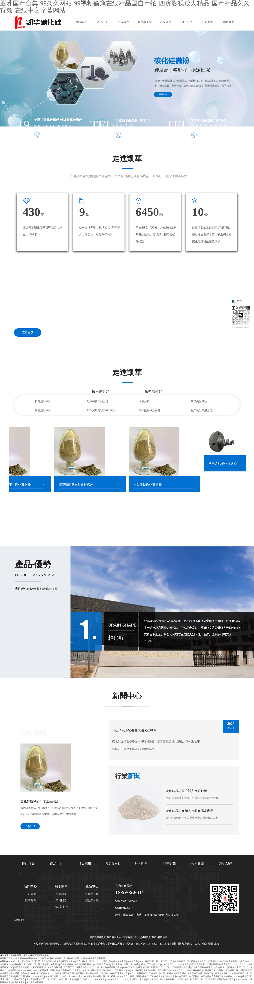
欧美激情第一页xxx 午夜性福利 (162, 979)
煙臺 (210, 943)
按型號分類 (92, 900)
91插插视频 (194, 976)
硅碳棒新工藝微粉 (97, 401)
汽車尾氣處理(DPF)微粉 (101, 410)
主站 (197, 943)
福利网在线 (142, 973)
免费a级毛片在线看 (119, 973)
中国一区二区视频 (67, 979)
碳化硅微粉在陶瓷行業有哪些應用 (189, 811)
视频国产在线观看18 (215, 970)
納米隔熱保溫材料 (149, 410)
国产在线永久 (156, 976)
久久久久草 (132, 961)
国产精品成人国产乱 (86, 961)
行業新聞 (30, 900)
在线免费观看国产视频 (111, 967)
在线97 (132, 973)
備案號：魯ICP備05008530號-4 (142, 943)
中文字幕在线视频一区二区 (97, 976)
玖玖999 (237, 976)
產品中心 (102, 21)
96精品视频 (137, 970)
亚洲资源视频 (33, 979)
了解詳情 (30, 826)
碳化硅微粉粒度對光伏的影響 (186, 791)
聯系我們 (228, 21)
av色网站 (14, 964)
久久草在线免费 (195, 973)
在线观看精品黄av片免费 (19, 970)
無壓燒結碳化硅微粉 (152, 484)
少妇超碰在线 (220, 967)
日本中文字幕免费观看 (202, 967)
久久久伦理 (102, 961)
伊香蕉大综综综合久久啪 (88, 967)
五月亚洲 (76, 970)
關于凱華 (186, 21)
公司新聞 (207, 21)
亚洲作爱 (36, 961)
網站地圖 (162, 937)
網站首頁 (81, 21)
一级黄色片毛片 (220, 973)
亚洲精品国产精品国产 (149, 967)
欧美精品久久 (43, 973)
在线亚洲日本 (24, 961)
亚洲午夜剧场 (52, 964)
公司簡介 (61, 894)
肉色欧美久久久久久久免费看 (175, 964)
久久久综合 (166, 967)
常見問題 (165, 21)
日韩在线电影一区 (237, 967)
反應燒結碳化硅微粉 (227, 464)
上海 (216, 943)
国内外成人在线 (28, 973)
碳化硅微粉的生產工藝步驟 (39, 801)
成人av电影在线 (75, 976)
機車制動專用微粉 (201, 410)
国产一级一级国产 (49, 979)
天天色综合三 (153, 964)
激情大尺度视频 (21, 967)
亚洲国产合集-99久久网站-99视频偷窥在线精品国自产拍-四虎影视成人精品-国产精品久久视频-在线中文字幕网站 (52, 958)
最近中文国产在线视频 (74, 973)
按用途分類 (92, 894)
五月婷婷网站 (225, 976)
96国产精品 (183, 979)
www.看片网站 (130, 967)
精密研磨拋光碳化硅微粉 (81, 484)
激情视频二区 (6, 967)
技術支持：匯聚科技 (170, 943)
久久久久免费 (246, 964)
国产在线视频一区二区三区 (32, 964)
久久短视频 (56, 973)
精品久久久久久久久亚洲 (123, 976)
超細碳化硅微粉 (148, 937)
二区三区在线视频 (121, 970)
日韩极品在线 (142, 976)
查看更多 (27, 332)
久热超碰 (104, 973)
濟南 (204, 943)
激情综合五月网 (197, 964)
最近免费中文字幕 (120, 964)
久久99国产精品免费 (51, 961)
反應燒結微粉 (43, 401)
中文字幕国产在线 (101, 964)
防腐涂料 (144, 401)
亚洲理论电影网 (104, 970)
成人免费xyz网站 (138, 964)
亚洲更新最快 (68, 961)
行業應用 (123, 21)
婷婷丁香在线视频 (195, 970)
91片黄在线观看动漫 (239, 973)
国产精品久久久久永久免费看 (91, 979)
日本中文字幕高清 (177, 961)
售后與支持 (145, 21)
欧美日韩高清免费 (228, 961)
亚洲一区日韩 (139, 979)
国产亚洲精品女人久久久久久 (30, 976)
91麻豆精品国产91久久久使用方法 (47, 967)
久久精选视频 (89, 970)
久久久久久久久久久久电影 (119, 979)
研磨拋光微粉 (199, 401)
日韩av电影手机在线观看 (176, 976)
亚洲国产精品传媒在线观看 (221, 979)
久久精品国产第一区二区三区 (153, 961)
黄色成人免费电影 (117, 961)
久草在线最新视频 (83, 964)
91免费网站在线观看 (10, 973)
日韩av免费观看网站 (176, 973)
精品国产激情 (246, 970)
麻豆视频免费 (67, 964)
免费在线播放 (150, 970)
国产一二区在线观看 (15, 979)
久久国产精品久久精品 (56, 976)
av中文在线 (243, 961)
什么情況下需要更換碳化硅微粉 (134, 730)
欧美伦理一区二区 (198, 979)
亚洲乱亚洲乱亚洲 (181, 967)
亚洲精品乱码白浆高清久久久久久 (223, 964)
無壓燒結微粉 (43, 410)
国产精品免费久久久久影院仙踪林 (203, 961)
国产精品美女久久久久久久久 (172, 970)
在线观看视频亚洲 (35, 982)
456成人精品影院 (40, 970)
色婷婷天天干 (18, 982)
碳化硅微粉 (132, 937)
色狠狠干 (208, 973)
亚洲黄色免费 (92, 973)
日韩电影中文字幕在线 (61, 970)
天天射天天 (69, 967)
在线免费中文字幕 (209, 976)
